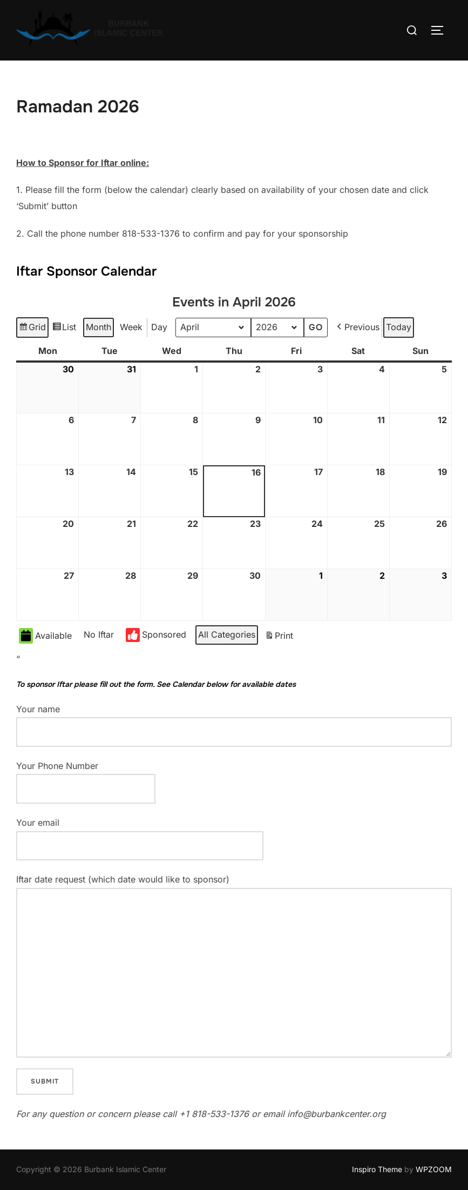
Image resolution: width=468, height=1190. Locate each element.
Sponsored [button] (156, 635)
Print (278, 637)
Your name (234, 725)
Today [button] (398, 327)
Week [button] (131, 327)
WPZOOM (434, 1169)
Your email (139, 834)
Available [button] (45, 636)
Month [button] (98, 327)
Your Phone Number (85, 777)
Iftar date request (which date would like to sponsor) (234, 965)
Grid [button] (32, 329)
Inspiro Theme (377, 1169)
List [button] (64, 329)
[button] (357, 327)
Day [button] (159, 327)
